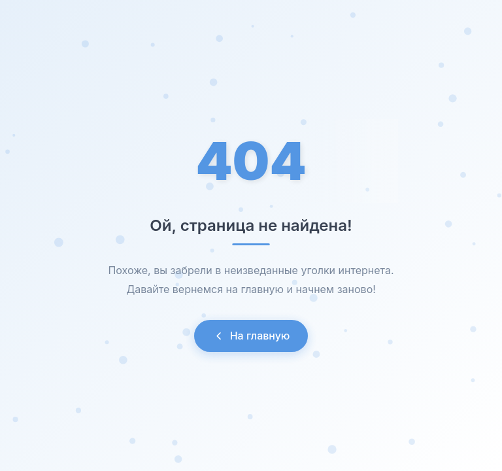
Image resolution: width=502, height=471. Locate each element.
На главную (251, 335)
